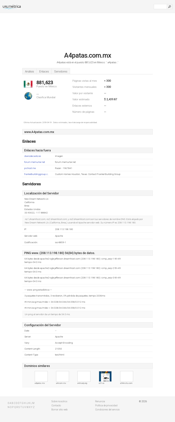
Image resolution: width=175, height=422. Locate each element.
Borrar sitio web (59, 409)
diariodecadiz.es (32, 156)
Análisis (29, 71)
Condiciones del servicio (107, 409)
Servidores (60, 71)
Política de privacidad (106, 405)
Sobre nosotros (59, 401)
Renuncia (100, 401)
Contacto (56, 405)
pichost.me (30, 168)
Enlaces (44, 71)
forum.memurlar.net (34, 162)
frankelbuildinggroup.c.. (36, 174)
